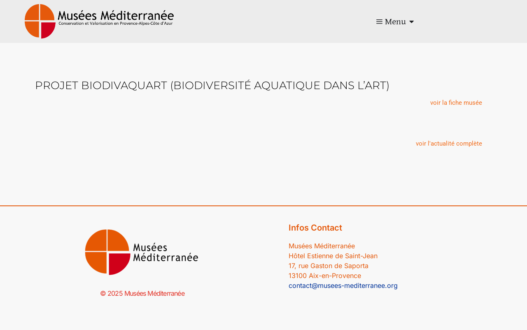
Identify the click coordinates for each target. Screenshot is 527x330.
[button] (456, 103)
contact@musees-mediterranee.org (343, 285)
